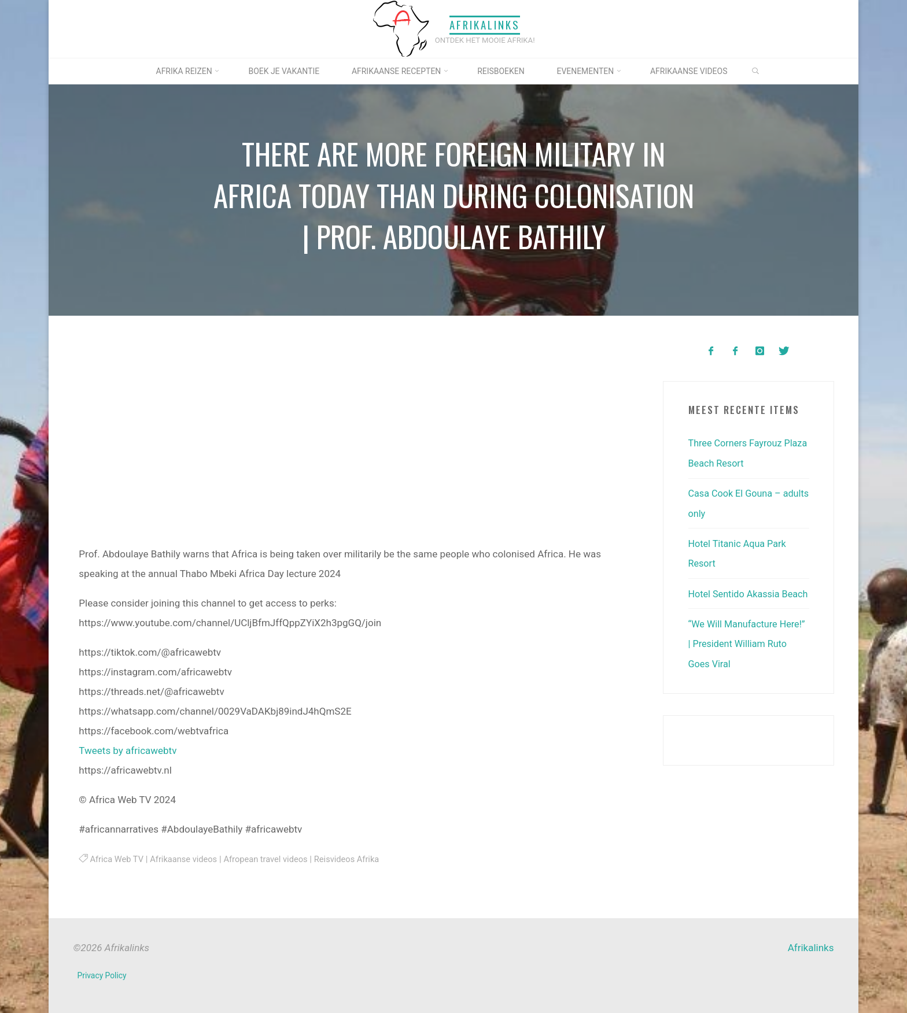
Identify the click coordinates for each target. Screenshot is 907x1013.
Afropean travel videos (273, 859)
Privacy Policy (103, 975)
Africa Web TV (118, 859)
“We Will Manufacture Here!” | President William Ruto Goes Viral (743, 661)
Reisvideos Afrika (357, 859)
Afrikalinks (484, 25)
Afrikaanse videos (187, 859)
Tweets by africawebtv (127, 750)
